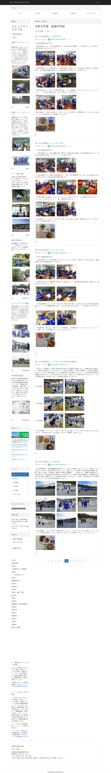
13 (70, 561)
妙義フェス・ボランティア (20, 113)
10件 (15, 37)
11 (62, 561)
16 (82, 561)
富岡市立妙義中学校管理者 (57, 39)
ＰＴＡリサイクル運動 (20, 303)
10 (58, 561)
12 (66, 561)
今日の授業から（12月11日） (50, 462)
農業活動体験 (16, 240)
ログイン (98, 2)
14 (74, 561)
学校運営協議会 (17, 376)
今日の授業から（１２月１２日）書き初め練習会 (57, 362)
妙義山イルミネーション (20, 43)
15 (78, 561)
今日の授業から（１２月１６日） (51, 143)
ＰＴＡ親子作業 (19, 174)
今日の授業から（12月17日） (50, 36)
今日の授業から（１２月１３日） (51, 250)
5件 (48, 31)
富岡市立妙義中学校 (21, 2)
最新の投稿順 (17, 34)
